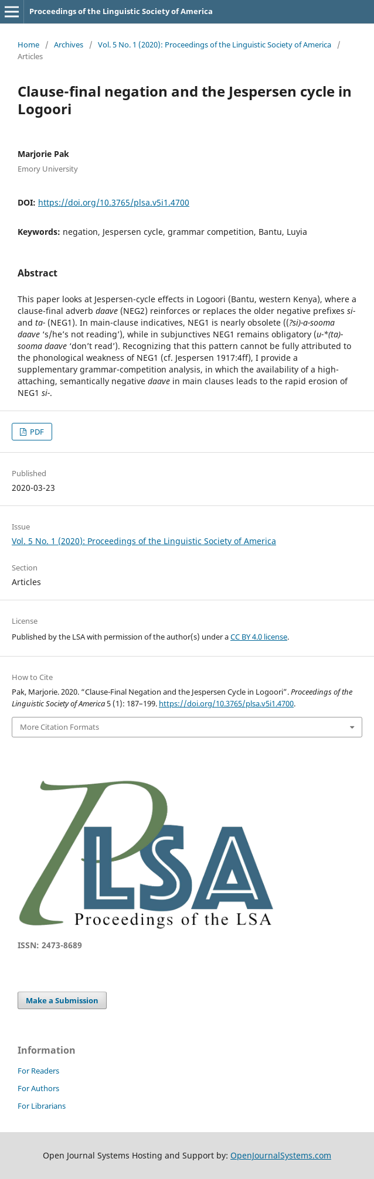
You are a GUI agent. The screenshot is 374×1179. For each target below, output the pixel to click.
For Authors (38, 1088)
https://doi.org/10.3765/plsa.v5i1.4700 (113, 202)
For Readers (38, 1070)
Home (28, 44)
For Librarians (42, 1106)
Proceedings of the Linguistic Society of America (121, 11)
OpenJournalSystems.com (280, 1155)
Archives (68, 44)
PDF (36, 431)
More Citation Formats (59, 727)
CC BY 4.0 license (258, 636)
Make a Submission (62, 1000)
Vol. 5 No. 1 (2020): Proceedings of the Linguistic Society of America (214, 44)
